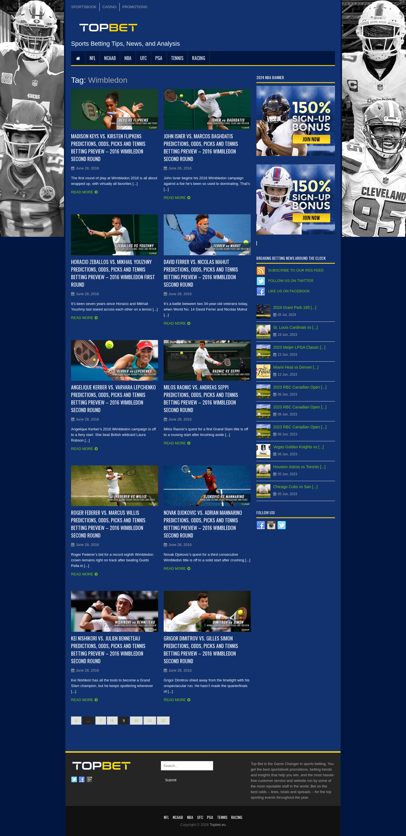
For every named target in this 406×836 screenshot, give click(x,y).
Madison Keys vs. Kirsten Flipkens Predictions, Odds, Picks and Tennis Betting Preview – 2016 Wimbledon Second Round (108, 147)
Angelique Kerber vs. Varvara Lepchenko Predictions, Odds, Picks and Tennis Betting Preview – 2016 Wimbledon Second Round (113, 398)
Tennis (177, 58)
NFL (92, 58)
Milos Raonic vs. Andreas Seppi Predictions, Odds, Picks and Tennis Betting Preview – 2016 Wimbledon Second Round (201, 398)
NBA (127, 58)
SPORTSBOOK (84, 7)
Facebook (82, 780)
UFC (143, 58)
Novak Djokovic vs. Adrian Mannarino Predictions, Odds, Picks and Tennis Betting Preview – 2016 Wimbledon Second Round (203, 524)
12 (163, 720)
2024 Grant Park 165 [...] (294, 307)
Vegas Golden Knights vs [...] (298, 447)
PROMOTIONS (134, 7)
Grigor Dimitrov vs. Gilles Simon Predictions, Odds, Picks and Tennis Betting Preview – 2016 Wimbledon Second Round (201, 650)
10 (136, 720)
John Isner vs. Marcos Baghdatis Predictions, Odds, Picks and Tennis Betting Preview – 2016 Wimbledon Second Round (201, 147)
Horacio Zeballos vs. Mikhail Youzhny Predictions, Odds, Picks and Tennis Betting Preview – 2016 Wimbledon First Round (113, 273)
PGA (158, 58)
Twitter (74, 780)
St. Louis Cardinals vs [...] (295, 327)
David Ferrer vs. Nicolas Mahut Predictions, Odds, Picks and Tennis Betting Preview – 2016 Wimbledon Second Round (201, 273)
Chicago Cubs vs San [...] (295, 486)
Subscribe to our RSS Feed (295, 270)
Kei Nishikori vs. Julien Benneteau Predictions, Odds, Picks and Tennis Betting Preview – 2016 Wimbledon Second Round (108, 650)
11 (150, 720)
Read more (82, 192)
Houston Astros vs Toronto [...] (299, 467)
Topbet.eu (218, 825)
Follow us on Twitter (290, 281)
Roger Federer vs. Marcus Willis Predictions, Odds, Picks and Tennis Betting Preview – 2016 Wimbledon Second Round (108, 524)
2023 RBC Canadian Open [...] (300, 387)
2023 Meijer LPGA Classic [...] (299, 347)
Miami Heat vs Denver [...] (295, 367)
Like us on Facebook (289, 291)
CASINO (109, 7)
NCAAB (110, 58)
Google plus (89, 780)
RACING (198, 58)
